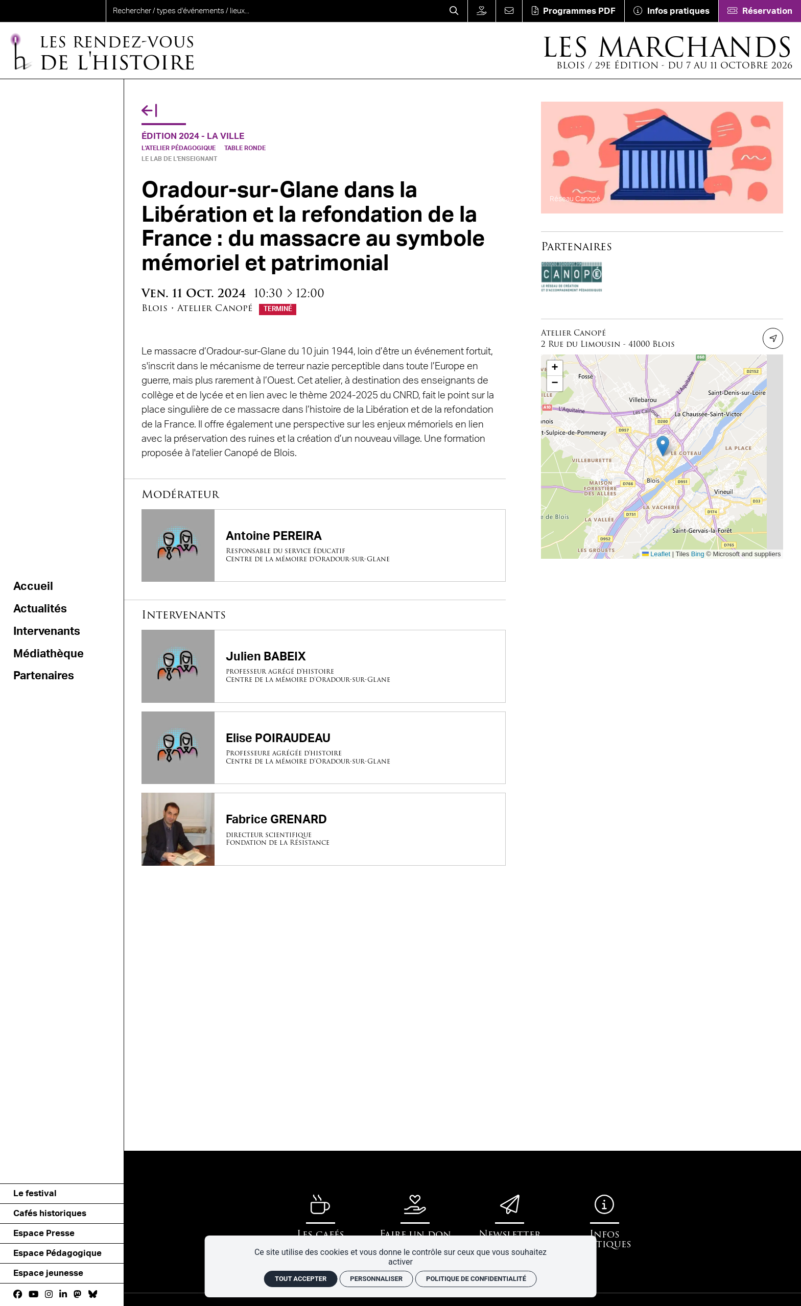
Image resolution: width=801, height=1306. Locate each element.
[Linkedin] (63, 1294)
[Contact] (509, 11)
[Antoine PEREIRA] (323, 545)
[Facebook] (17, 1294)
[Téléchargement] (573, 11)
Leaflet (656, 554)
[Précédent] (149, 111)
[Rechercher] (454, 11)
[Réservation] (759, 11)
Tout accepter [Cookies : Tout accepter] (300, 1279)
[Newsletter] (510, 1217)
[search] (273, 11)
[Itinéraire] (773, 338)
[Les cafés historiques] (320, 1222)
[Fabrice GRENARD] (323, 829)
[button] (662, 446)
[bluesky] (92, 1294)
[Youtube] (33, 1294)
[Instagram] (49, 1294)
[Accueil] (101, 51)
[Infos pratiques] (671, 11)
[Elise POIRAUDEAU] (323, 747)
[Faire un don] (481, 11)
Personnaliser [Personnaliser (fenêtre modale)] (376, 1279)
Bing (697, 554)
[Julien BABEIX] (323, 666)
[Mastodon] (77, 1294)
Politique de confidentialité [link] (476, 1279)
